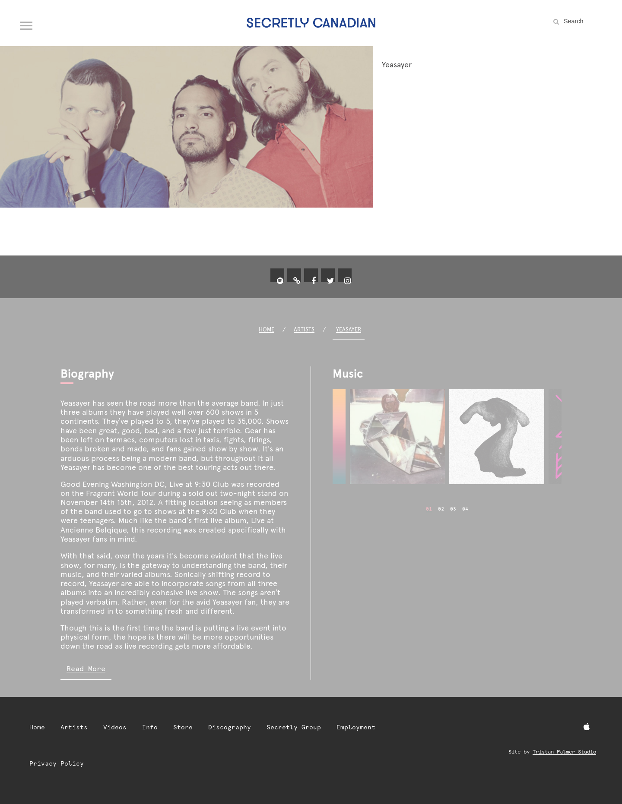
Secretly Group (294, 727)
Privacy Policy (56, 763)
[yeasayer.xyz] (296, 280)
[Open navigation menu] (26, 23)
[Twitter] (330, 280)
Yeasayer (348, 329)
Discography (229, 727)
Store (183, 727)
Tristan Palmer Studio (564, 752)
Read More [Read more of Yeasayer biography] (86, 669)
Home (266, 329)
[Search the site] (583, 21)
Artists (304, 329)
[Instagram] (347, 280)
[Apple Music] (586, 727)
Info (150, 727)
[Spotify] (279, 280)
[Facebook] (313, 280)
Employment (355, 727)
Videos (115, 727)
